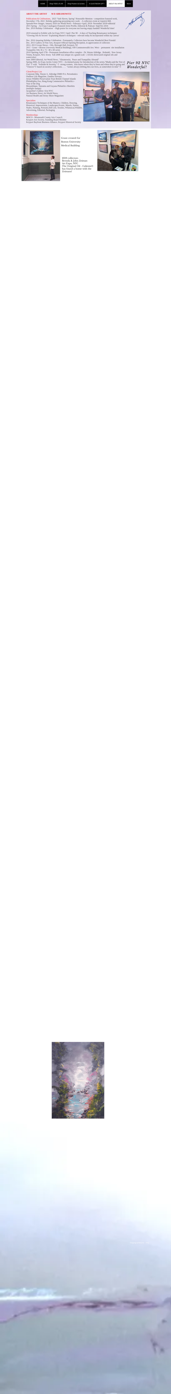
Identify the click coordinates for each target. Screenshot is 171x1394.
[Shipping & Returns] (136, 1242)
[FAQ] (147, 1242)
